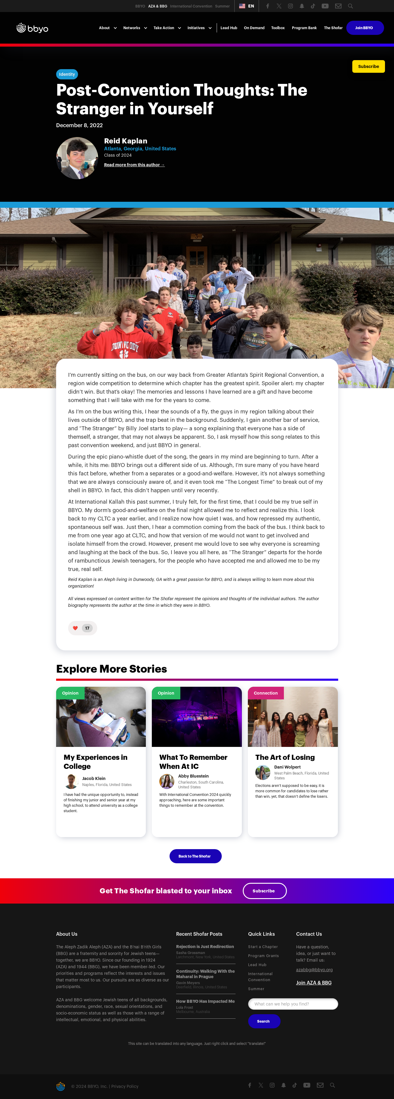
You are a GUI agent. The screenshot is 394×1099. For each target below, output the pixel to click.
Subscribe (264, 891)
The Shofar (333, 28)
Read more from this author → (134, 165)
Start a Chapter (263, 947)
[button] (247, 6)
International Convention (260, 977)
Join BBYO (364, 28)
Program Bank (304, 28)
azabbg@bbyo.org (314, 970)
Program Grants (263, 956)
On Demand (254, 28)
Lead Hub (229, 28)
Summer (256, 989)
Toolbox (278, 28)
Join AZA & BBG (314, 983)
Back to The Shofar (195, 856)
